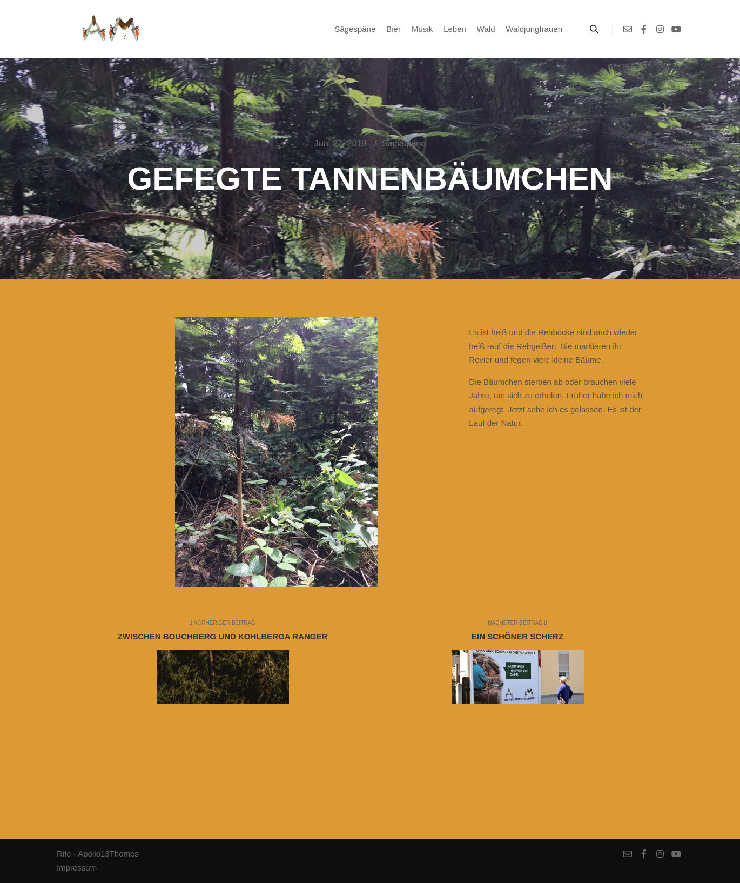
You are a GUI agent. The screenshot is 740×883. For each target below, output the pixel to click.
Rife (64, 853)
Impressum (77, 867)
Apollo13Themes (108, 853)
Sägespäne (404, 143)
